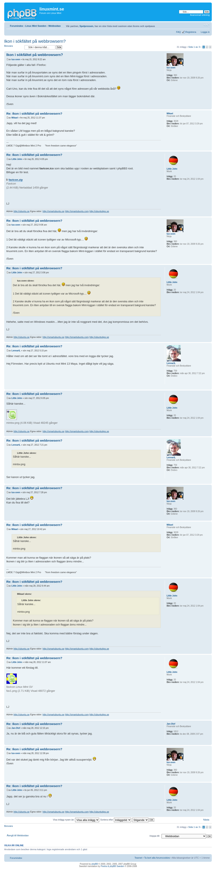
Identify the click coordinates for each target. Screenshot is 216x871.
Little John (16, 159)
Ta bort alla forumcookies (157, 857)
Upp (208, 107)
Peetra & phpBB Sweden (112, 866)
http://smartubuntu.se (53, 211)
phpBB (95, 864)
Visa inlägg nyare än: (76, 819)
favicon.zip (16, 179)
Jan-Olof (15, 728)
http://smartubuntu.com (77, 211)
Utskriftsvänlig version (200, 25)
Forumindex (16, 26)
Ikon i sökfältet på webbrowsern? (35, 41)
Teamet (138, 857)
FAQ (178, 32)
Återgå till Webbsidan (18, 835)
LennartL (15, 350)
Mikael (14, 118)
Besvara (13, 47)
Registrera (190, 32)
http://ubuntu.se (22, 211)
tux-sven (15, 59)
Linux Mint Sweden (35, 26)
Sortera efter (115, 819)
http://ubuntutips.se (99, 211)
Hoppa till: (155, 836)
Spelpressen (86, 26)
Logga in (205, 32)
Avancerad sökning (200, 15)
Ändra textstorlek (207, 25)
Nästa (206, 819)
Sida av (194, 47)
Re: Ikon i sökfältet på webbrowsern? (34, 113)
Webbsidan (54, 26)
